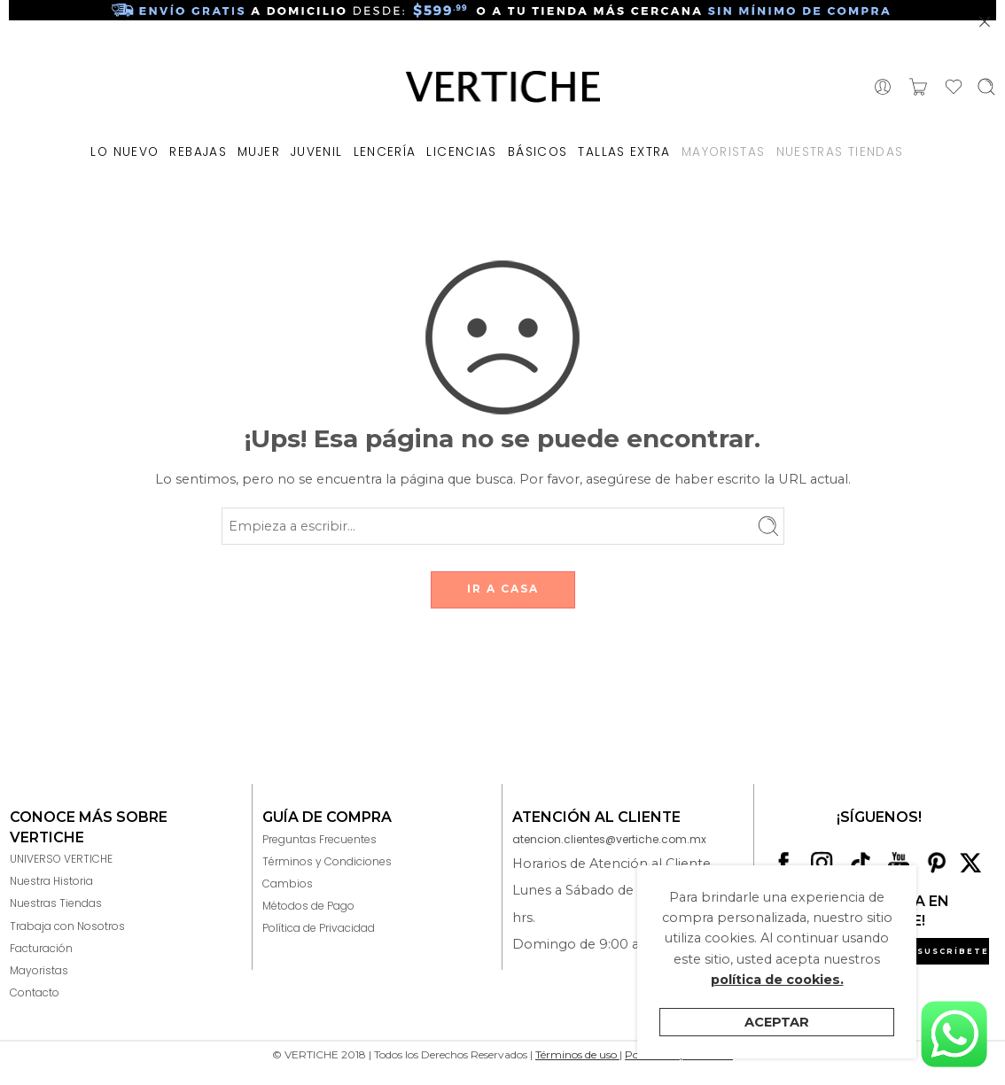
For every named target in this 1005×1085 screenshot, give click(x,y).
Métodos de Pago (308, 905)
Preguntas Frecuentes (319, 839)
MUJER (259, 151)
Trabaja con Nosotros (67, 926)
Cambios (287, 883)
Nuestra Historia (51, 880)
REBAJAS (198, 151)
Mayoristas (39, 970)
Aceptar (776, 1022)
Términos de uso (577, 1054)
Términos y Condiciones (327, 861)
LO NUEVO (124, 151)
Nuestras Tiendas (56, 903)
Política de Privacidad (318, 927)
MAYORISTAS (724, 151)
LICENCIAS (461, 151)
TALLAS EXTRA (624, 151)
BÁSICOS (538, 151)
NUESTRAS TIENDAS (840, 151)
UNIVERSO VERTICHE (61, 858)
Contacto (34, 992)
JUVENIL (317, 151)
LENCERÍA (385, 151)
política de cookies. (777, 980)
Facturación (41, 948)
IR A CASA (503, 588)
